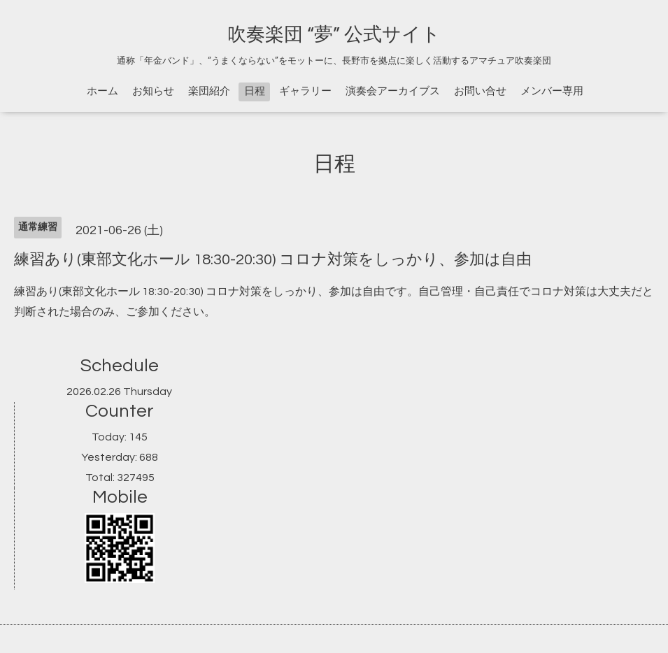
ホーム (102, 91)
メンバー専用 (551, 91)
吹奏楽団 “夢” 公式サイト (334, 35)
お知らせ (153, 91)
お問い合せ (480, 91)
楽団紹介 (209, 91)
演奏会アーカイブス (393, 91)
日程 (254, 91)
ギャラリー (305, 91)
